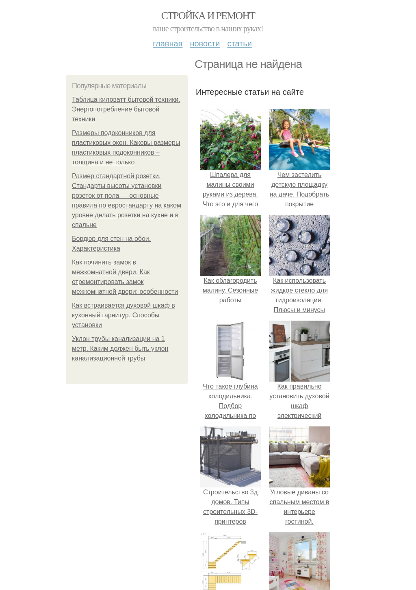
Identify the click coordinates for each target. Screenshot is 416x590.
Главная (167, 43)
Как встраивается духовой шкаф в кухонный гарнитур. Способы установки (123, 315)
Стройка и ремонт (208, 16)
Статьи (239, 43)
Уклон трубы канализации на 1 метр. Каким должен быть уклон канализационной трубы (120, 348)
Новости (205, 43)
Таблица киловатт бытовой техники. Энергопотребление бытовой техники (126, 109)
